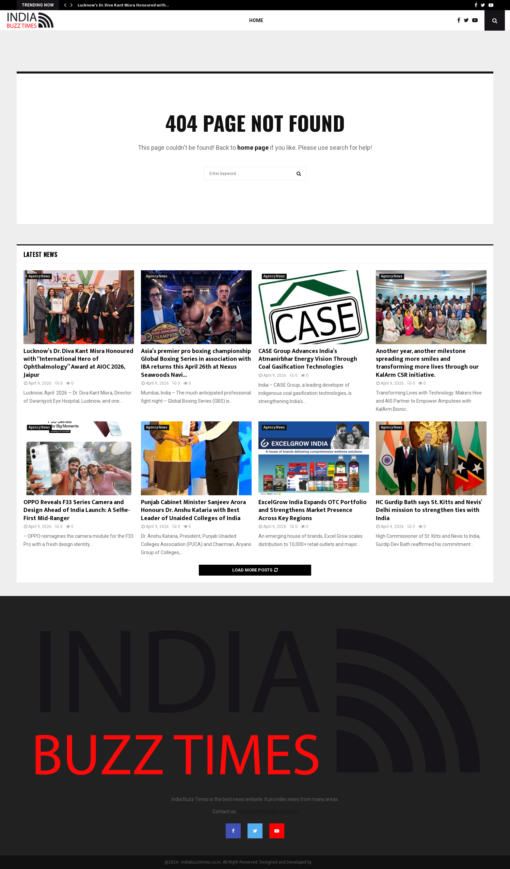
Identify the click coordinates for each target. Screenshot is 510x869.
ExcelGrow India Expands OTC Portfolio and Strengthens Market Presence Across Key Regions (312, 510)
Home (256, 20)
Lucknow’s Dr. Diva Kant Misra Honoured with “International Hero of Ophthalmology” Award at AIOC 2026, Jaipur (78, 363)
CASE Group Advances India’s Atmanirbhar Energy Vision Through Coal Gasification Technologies (307, 359)
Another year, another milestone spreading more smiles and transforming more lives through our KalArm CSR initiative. (427, 363)
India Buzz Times (329, 862)
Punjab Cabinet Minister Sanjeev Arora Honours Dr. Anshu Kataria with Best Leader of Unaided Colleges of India (193, 510)
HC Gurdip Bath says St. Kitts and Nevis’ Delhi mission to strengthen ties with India (428, 510)
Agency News (39, 276)
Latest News (40, 254)
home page (253, 147)
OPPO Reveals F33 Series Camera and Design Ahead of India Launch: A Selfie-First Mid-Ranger (76, 510)
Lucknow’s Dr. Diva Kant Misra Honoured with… (123, 5)
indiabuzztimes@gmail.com (268, 811)
